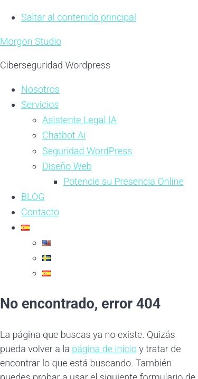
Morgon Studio (30, 41)
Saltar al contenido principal (78, 17)
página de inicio (104, 348)
